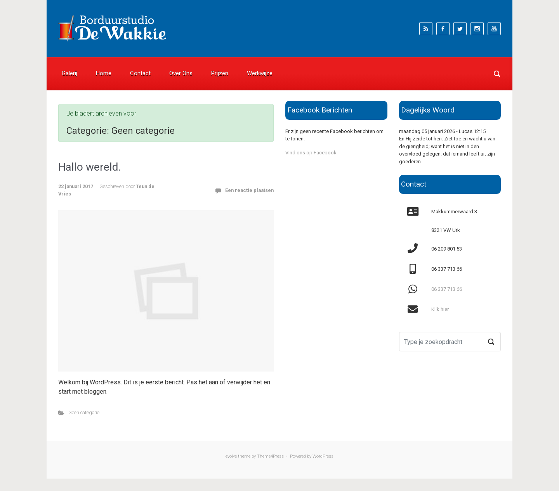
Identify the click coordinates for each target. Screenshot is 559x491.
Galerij (69, 73)
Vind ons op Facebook (311, 153)
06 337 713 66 (446, 289)
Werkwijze (260, 73)
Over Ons (181, 73)
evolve (231, 456)
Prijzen (219, 73)
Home (103, 73)
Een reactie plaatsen (249, 190)
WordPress (322, 456)
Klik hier (440, 309)
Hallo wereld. (89, 167)
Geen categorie (83, 412)
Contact (140, 73)
